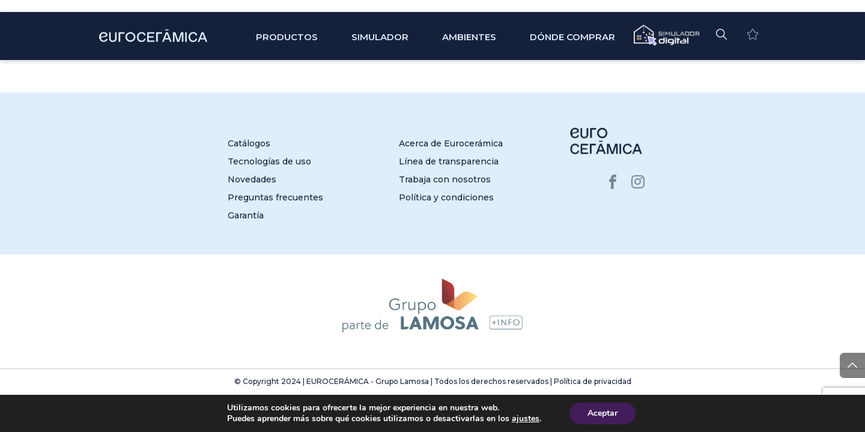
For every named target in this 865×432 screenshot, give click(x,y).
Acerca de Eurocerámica (451, 143)
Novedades (252, 179)
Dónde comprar (572, 37)
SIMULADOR (379, 37)
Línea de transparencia (449, 161)
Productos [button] (287, 37)
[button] (721, 33)
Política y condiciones (446, 197)
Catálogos (249, 143)
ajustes (525, 418)
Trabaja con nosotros (445, 179)
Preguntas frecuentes (275, 197)
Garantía (246, 215)
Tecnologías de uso (269, 161)
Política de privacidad (592, 381)
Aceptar (602, 413)
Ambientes (469, 37)
